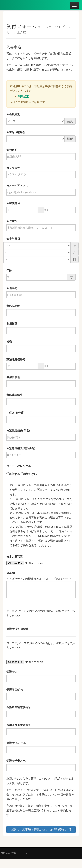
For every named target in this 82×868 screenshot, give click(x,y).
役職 (9, 341)
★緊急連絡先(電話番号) (20, 448)
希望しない (29, 474)
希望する (13, 474)
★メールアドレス (17, 185)
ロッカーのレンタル (18, 466)
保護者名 (11, 672)
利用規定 (23, 96)
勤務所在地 (13, 377)
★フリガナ (13, 168)
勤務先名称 (13, 306)
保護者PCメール (16, 743)
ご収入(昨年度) (15, 413)
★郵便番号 (13, 203)
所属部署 (11, 324)
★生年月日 (13, 239)
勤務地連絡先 (14, 395)
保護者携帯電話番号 (18, 725)
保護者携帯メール (17, 760)
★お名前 (11, 150)
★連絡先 (11, 288)
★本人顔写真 (14, 556)
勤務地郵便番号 (15, 359)
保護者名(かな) (15, 689)
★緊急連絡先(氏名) (18, 430)
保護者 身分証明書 (17, 629)
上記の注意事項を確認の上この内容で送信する (41, 829)
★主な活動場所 (15, 132)
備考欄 (10, 573)
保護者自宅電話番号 (18, 707)
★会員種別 (13, 114)
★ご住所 (11, 221)
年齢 (9, 270)
